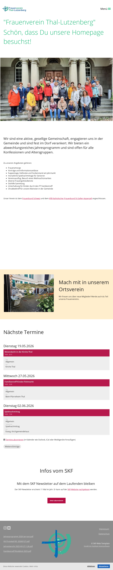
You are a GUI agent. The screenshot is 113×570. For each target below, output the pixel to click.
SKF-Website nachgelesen (79, 489)
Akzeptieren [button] (103, 566)
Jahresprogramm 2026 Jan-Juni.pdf (18, 536)
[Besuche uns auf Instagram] (5, 527)
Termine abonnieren (14, 439)
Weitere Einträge (12, 446)
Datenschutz (104, 534)
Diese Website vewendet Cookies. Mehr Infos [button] (20, 566)
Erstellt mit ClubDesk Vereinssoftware (97, 546)
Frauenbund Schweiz (31, 198)
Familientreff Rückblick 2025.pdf (17, 551)
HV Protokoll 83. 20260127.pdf (16, 541)
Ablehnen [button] (91, 566)
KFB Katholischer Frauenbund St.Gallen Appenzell (70, 198)
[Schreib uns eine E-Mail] (9, 527)
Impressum (104, 529)
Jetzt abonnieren (56, 500)
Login (30, 8)
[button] (56, 359)
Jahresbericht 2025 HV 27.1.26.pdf (18, 546)
